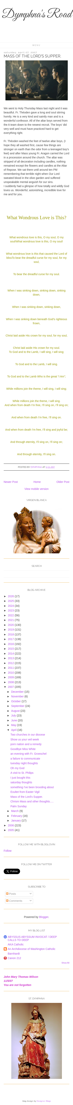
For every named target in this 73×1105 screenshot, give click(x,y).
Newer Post (11, 481)
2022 (11, 615)
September (18, 706)
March (15, 811)
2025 (11, 600)
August (15, 710)
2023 (11, 610)
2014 (11, 653)
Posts (11, 893)
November (17, 696)
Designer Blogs (44, 1101)
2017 (11, 639)
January (16, 820)
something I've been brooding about (32, 787)
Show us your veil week (25, 739)
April (14, 729)
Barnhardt (14, 953)
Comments (14, 900)
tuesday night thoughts (24, 763)
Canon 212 (14, 958)
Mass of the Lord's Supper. (27, 796)
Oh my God (18, 768)
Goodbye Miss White (23, 749)
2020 (11, 624)
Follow (7, 850)
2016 (11, 644)
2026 (11, 596)
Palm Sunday (19, 806)
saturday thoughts (21, 782)
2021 (11, 620)
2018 (11, 634)
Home (37, 481)
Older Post (62, 481)
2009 (11, 677)
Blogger (43, 917)
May (14, 725)
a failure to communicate (25, 758)
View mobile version (36, 488)
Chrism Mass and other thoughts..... (32, 801)
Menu (36, 45)
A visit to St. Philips (22, 772)
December (17, 691)
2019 (11, 629)
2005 (11, 830)
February (17, 815)
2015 (11, 648)
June (14, 720)
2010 (11, 672)
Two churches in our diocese (28, 734)
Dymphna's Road (36, 14)
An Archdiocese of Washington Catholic (31, 948)
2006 (11, 825)
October (16, 701)
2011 (11, 667)
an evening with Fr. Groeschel (29, 753)
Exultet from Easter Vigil (25, 791)
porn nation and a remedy (26, 744)
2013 (11, 658)
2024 (11, 605)
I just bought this (20, 777)
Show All (65, 963)
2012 (11, 663)
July (14, 715)
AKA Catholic (16, 944)
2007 (11, 686)
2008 (11, 682)
